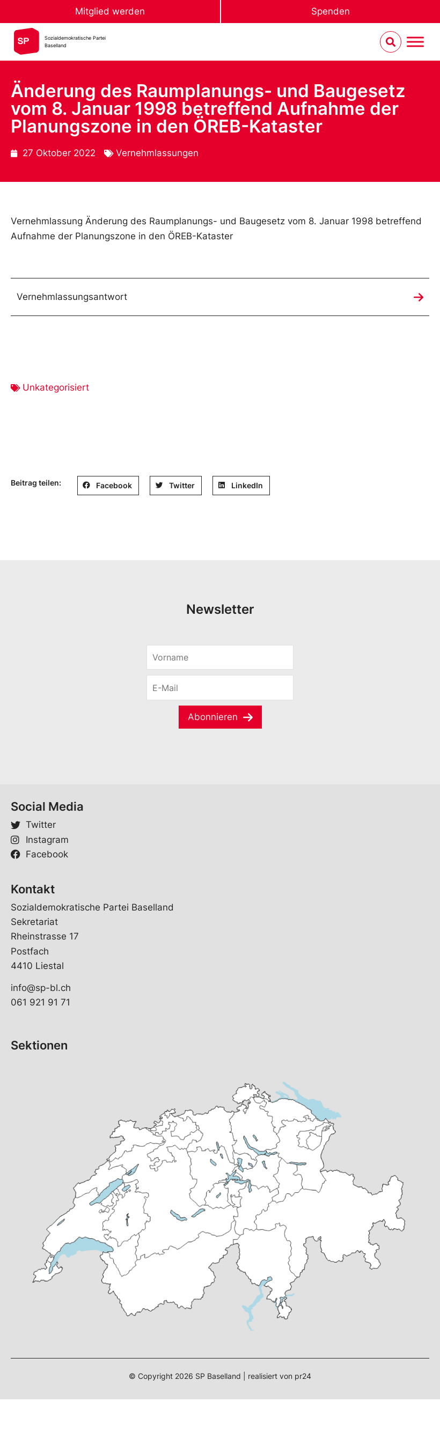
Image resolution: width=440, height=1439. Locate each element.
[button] (108, 485)
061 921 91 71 (40, 1002)
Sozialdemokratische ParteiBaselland (75, 41)
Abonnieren (213, 716)
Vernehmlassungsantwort (72, 296)
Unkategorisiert (56, 387)
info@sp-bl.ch (41, 987)
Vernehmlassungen (157, 153)
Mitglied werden (110, 11)
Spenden (330, 11)
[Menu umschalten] (415, 42)
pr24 (303, 1376)
